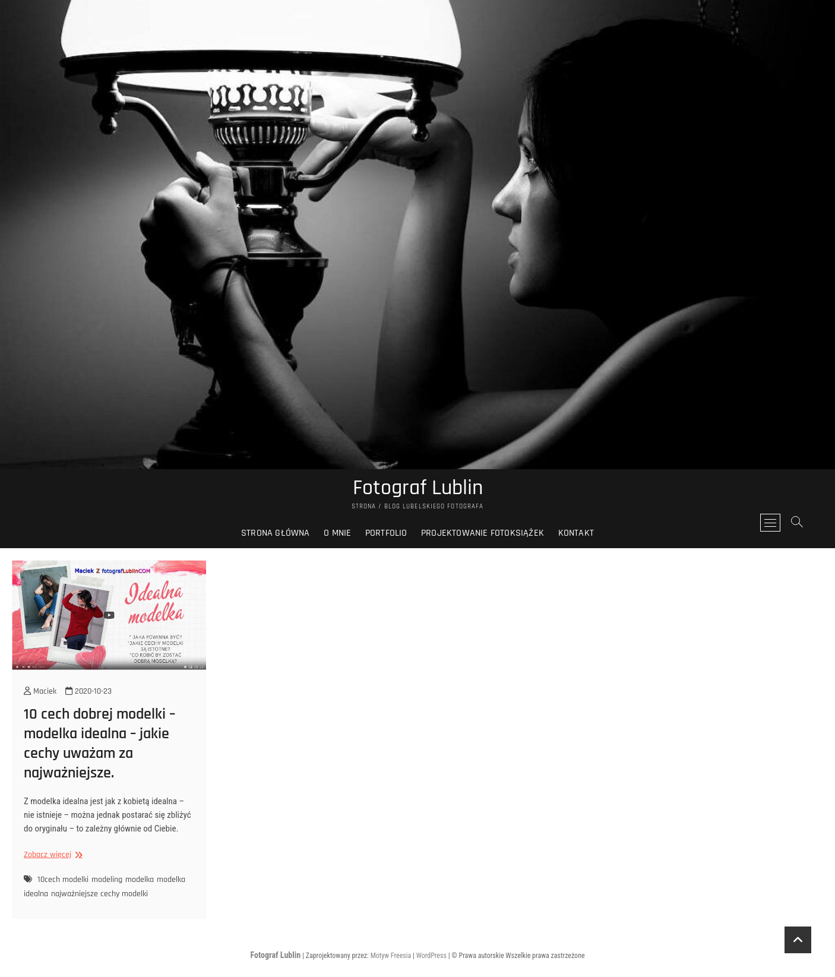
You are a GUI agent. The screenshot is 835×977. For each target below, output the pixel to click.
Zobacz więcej (52, 855)
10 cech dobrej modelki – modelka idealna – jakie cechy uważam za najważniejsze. (99, 743)
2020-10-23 (88, 691)
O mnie (337, 533)
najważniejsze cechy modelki (99, 894)
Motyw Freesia (391, 955)
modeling (106, 879)
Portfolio (386, 533)
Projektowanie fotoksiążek (482, 533)
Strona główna (275, 533)
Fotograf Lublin (418, 488)
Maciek (40, 691)
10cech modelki (62, 879)
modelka (139, 879)
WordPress (431, 955)
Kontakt (576, 533)
